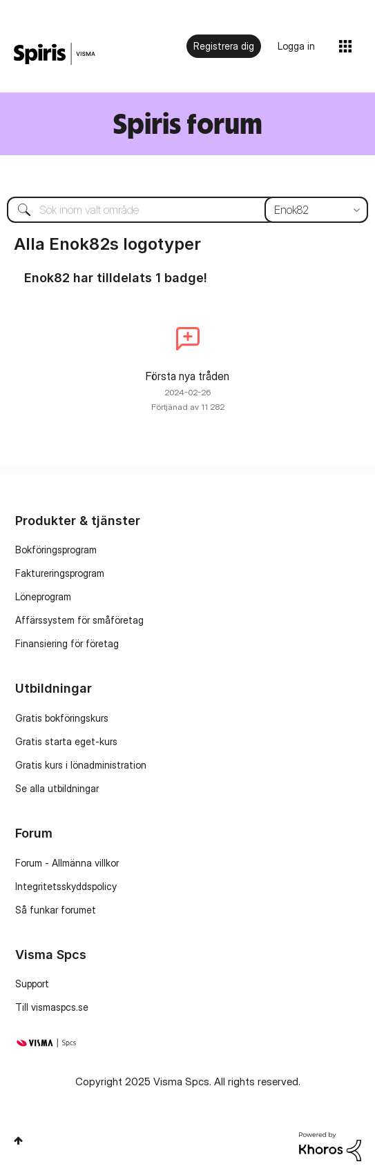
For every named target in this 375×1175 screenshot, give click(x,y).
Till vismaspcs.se (51, 1007)
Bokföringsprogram (56, 549)
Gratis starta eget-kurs (66, 741)
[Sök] (187, 210)
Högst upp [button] (18, 1140)
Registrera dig (223, 46)
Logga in (296, 46)
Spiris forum (187, 123)
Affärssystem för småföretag (79, 620)
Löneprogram (43, 596)
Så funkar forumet (55, 910)
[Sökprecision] (316, 210)
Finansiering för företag (67, 643)
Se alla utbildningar (57, 788)
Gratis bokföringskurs (61, 718)
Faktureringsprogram (59, 573)
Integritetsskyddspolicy (66, 886)
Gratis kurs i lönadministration (80, 765)
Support (32, 983)
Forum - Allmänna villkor (67, 863)
